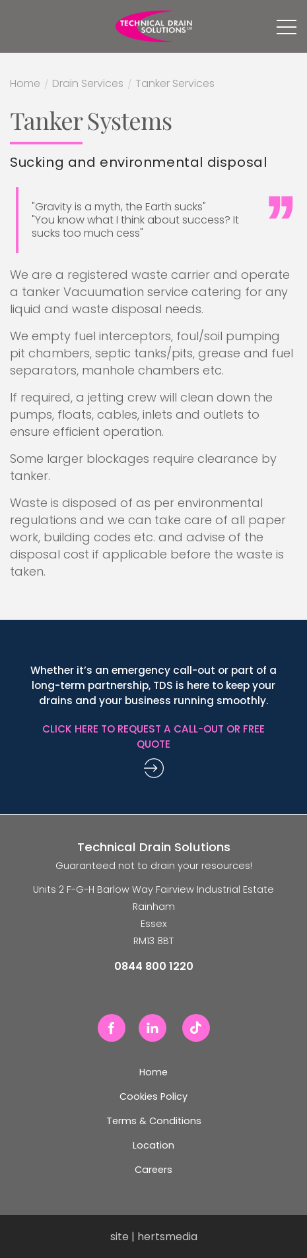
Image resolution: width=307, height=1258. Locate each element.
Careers (153, 1169)
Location (153, 1145)
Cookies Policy (153, 1096)
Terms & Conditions (153, 1120)
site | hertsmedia (153, 1236)
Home (25, 85)
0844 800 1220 (17, 26)
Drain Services (87, 85)
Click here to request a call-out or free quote (153, 736)
